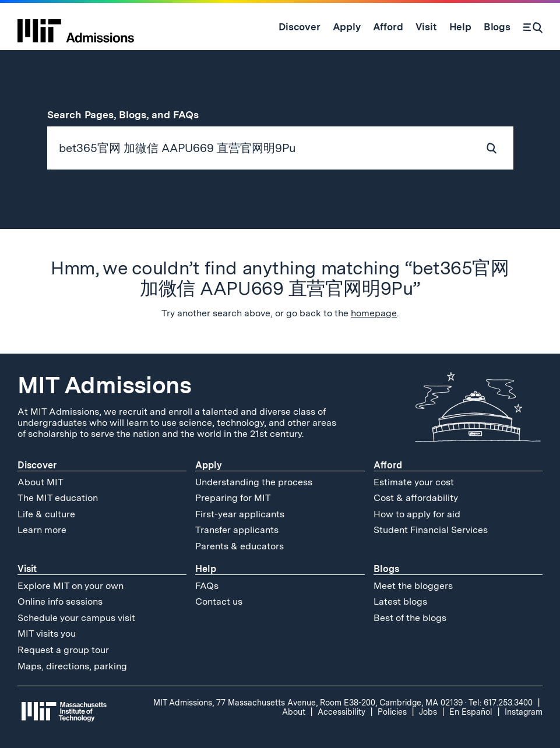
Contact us (218, 601)
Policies (392, 712)
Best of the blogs (410, 617)
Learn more (41, 529)
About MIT (40, 482)
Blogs (386, 568)
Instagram (524, 712)
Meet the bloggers (413, 585)
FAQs (207, 585)
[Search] (533, 26)
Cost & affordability (416, 497)
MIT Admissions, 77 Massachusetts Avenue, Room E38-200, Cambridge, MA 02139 (308, 702)
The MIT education (57, 497)
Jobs (428, 712)
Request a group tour (63, 649)
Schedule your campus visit (76, 617)
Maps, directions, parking (72, 666)
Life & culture (46, 514)
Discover (37, 465)
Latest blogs (400, 601)
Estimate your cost (414, 482)
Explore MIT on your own (70, 585)
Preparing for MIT (233, 497)
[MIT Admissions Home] (75, 26)
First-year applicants (239, 514)
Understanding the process (253, 482)
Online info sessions (60, 601)
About (293, 712)
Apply (208, 465)
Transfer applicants (237, 529)
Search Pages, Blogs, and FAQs (129, 114)
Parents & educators (239, 546)
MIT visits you (46, 633)
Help (205, 568)
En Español (470, 712)
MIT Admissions (104, 385)
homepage (374, 313)
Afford (388, 465)
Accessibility (341, 712)
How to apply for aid (417, 514)
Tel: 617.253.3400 (501, 702)
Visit (27, 568)
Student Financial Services (431, 529)
